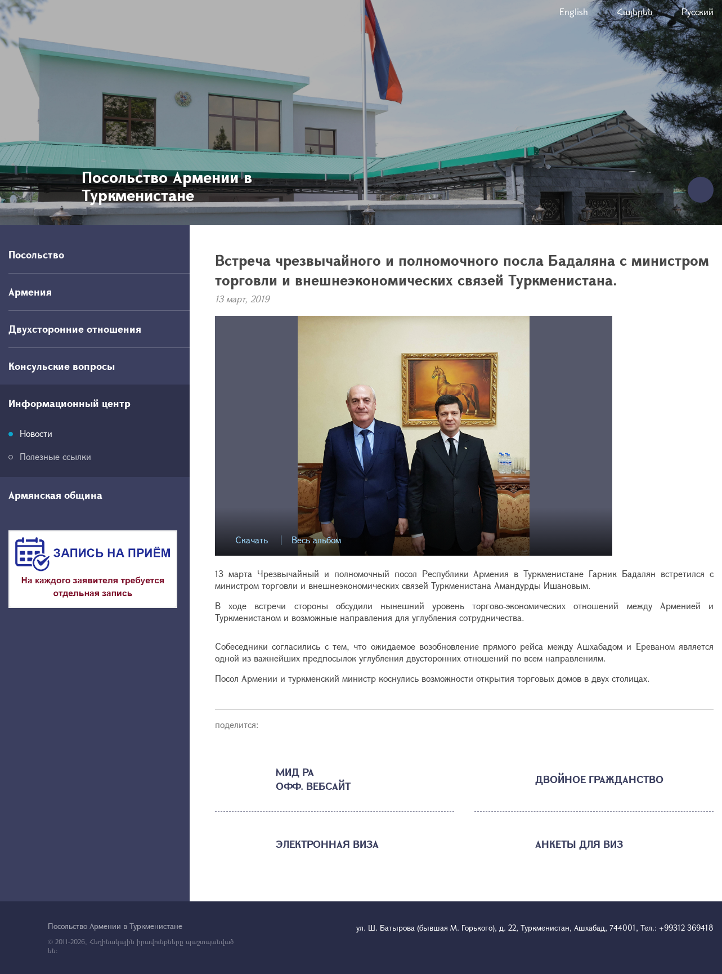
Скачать (251, 540)
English (573, 11)
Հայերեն (635, 11)
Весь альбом (316, 540)
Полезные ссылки (55, 456)
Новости (36, 433)
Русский (697, 11)
